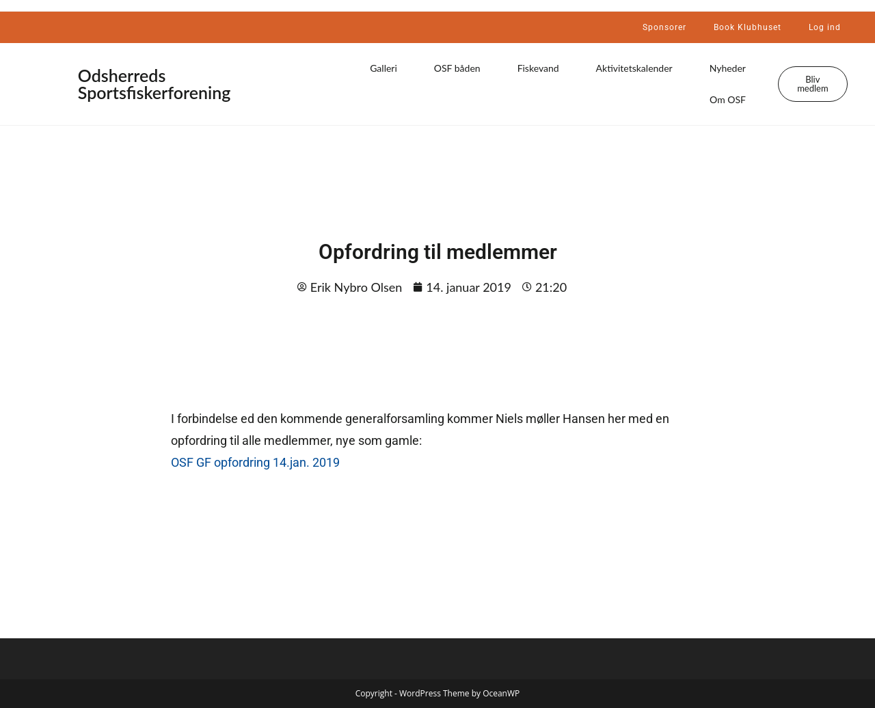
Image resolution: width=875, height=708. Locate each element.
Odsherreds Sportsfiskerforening (154, 84)
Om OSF (728, 99)
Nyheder (728, 68)
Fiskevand (538, 68)
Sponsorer (664, 27)
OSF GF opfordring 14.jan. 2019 (255, 462)
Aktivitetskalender (634, 68)
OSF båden (457, 68)
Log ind (825, 27)
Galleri (383, 68)
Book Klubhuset (747, 27)
